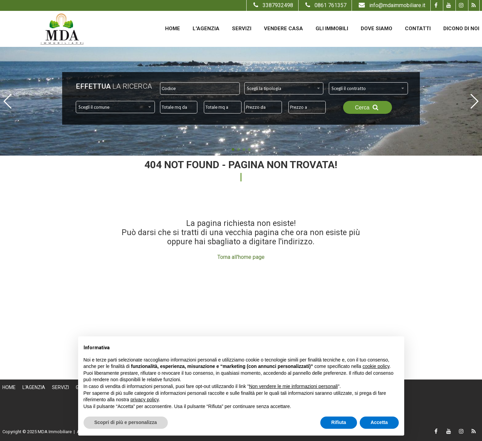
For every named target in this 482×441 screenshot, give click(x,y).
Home (172, 28)
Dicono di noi (461, 28)
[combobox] (283, 88)
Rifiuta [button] (338, 422)
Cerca (367, 107)
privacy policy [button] (144, 399)
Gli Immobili (332, 28)
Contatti (418, 28)
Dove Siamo (376, 28)
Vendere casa (283, 28)
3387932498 (272, 5)
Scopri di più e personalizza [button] (125, 422)
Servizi (241, 28)
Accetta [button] (379, 422)
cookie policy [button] (375, 366)
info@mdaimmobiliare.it (391, 5)
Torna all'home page (241, 257)
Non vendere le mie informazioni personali (293, 386)
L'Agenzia (206, 28)
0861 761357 (325, 5)
